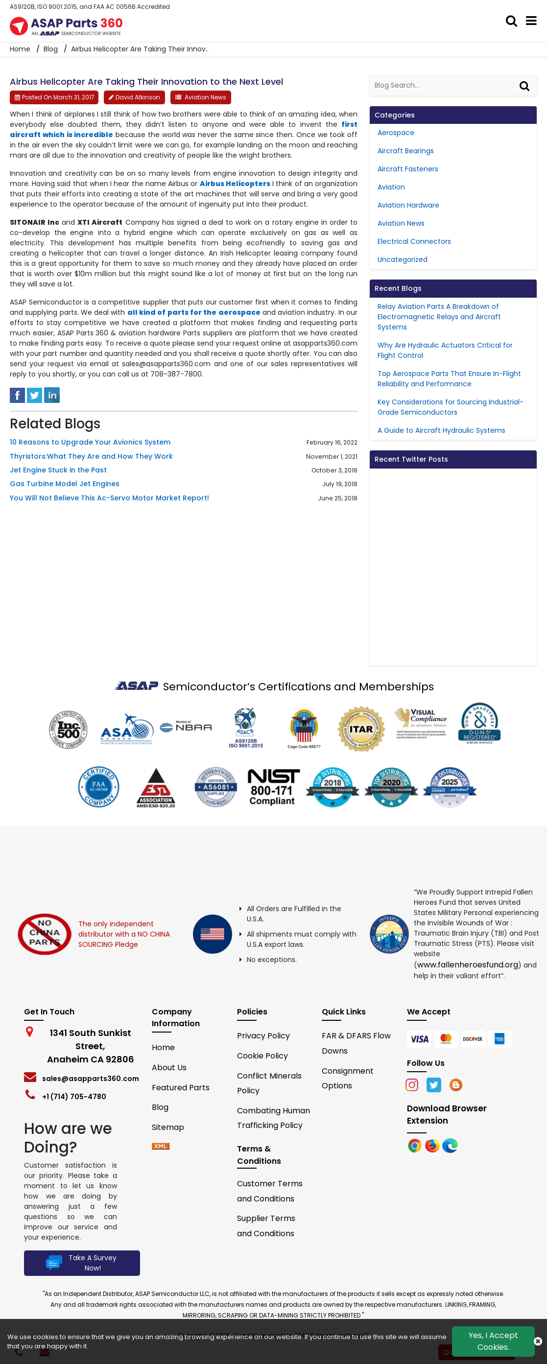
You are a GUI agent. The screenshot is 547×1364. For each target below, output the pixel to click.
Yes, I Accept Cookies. (493, 1341)
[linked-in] (52, 395)
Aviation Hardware (408, 205)
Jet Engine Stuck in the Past (58, 470)
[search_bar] (512, 21)
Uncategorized (403, 259)
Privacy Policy (263, 1035)
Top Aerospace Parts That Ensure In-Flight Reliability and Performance (449, 379)
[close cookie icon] (538, 1341)
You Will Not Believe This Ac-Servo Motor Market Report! (109, 498)
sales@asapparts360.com (90, 1078)
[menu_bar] (532, 21)
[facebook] (17, 395)
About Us (169, 1067)
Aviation (391, 187)
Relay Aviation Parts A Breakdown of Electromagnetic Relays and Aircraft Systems (439, 317)
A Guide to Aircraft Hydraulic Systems (441, 430)
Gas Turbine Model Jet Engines (64, 484)
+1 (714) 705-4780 (74, 1097)
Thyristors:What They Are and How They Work (91, 456)
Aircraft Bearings (406, 151)
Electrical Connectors (414, 241)
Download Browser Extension (447, 1115)
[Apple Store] (416, 1145)
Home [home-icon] (21, 49)
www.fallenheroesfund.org (467, 964)
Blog (51, 49)
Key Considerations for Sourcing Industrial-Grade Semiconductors (450, 407)
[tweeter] (34, 395)
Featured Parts (181, 1087)
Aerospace (396, 133)
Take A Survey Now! (80, 1263)
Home (163, 1047)
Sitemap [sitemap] (172, 1127)
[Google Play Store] (433, 1145)
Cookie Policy (262, 1055)
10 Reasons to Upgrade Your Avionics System (90, 442)
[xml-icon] (160, 1146)
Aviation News (205, 97)
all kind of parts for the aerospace (194, 312)
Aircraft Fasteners (408, 169)
